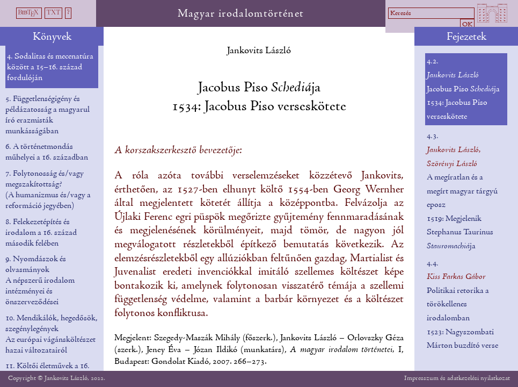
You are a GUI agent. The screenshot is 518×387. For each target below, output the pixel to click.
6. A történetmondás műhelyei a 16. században (46, 152)
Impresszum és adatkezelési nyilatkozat (457, 378)
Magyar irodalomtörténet (241, 14)
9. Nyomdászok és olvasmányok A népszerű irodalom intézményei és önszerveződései (40, 280)
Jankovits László (259, 51)
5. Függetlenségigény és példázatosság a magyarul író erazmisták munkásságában (47, 115)
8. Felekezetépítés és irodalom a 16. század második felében (41, 233)
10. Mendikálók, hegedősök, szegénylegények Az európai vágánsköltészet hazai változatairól (51, 334)
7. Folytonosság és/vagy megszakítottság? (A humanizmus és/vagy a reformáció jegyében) (48, 189)
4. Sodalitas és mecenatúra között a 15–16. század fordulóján (50, 67)
